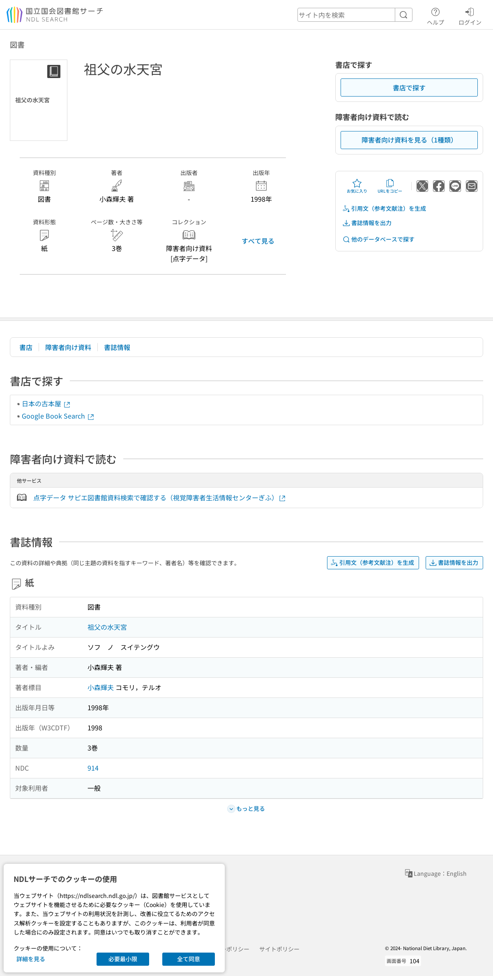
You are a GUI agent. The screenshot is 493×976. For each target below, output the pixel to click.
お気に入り (357, 186)
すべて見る (258, 241)
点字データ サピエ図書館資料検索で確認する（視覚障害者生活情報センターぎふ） (159, 498)
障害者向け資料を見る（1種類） (409, 140)
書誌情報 (117, 347)
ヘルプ (435, 15)
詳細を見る (30, 959)
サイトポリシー (279, 949)
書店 (25, 347)
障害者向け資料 (68, 347)
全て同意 (188, 959)
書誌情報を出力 (367, 223)
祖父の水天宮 (107, 627)
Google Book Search (58, 416)
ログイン (469, 15)
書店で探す (409, 87)
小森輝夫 (101, 687)
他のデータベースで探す (378, 239)
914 (93, 768)
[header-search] (354, 15)
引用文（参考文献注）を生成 (384, 208)
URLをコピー (390, 186)
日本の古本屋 (46, 403)
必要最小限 (122, 959)
